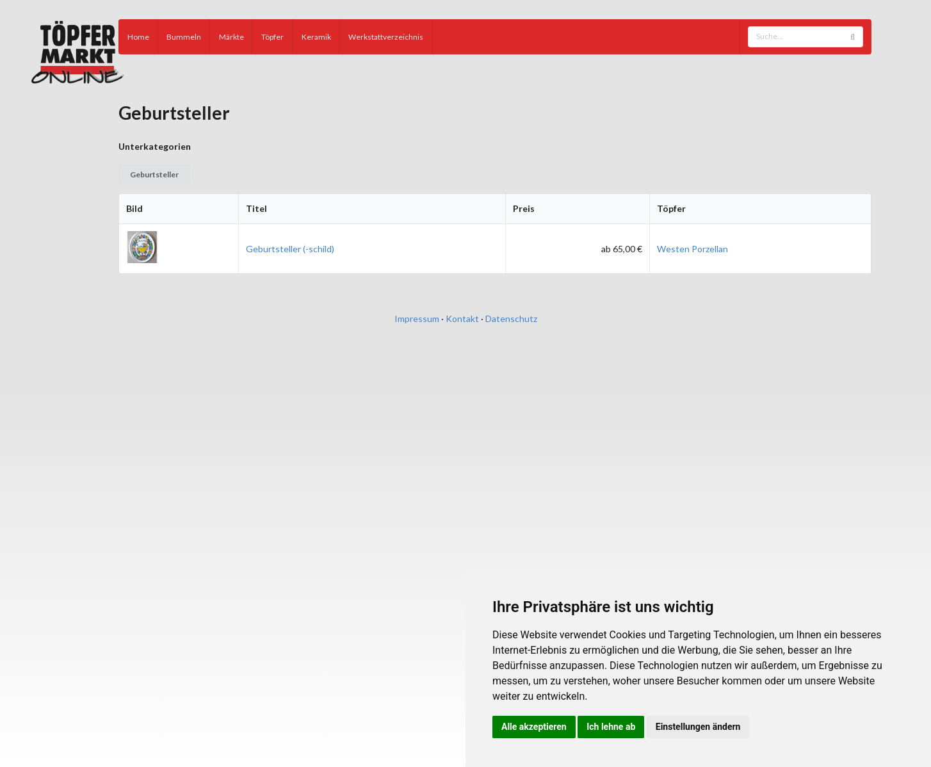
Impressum (416, 318)
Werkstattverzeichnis (385, 37)
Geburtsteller (154, 174)
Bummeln (183, 37)
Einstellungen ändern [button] (698, 727)
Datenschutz (511, 318)
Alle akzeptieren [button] (534, 727)
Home (138, 37)
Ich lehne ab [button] (611, 727)
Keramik (316, 37)
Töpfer (272, 37)
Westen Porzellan (692, 248)
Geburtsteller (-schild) (290, 248)
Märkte (231, 37)
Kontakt (462, 318)
